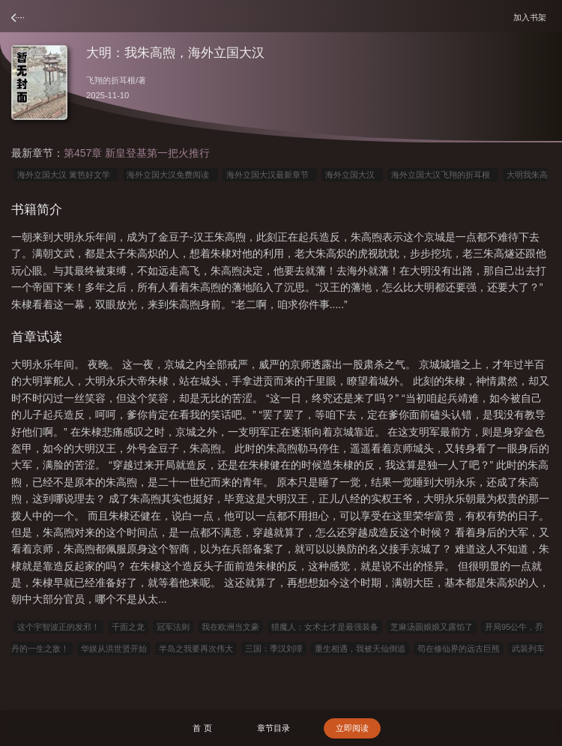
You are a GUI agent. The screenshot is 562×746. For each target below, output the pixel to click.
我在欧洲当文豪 (230, 626)
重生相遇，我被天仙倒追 (360, 648)
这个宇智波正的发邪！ (58, 626)
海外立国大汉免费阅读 (170, 174)
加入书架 (532, 17)
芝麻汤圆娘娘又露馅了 (431, 626)
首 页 (202, 728)
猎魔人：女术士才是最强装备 (324, 626)
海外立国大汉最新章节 (269, 174)
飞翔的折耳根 (111, 80)
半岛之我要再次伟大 (196, 648)
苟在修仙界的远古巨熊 (458, 648)
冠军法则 (173, 626)
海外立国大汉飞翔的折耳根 (443, 174)
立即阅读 (352, 728)
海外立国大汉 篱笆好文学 (66, 174)
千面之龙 (128, 626)
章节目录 (273, 728)
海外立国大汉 (352, 174)
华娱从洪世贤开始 (114, 648)
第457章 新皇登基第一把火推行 (137, 153)
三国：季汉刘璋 (274, 648)
